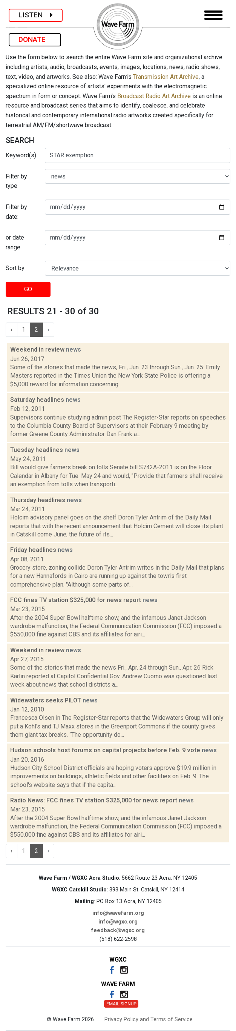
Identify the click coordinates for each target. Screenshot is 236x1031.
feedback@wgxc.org (118, 930)
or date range (15, 242)
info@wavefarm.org (118, 913)
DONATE (34, 39)
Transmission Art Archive (166, 76)
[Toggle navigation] (213, 15)
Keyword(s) (21, 155)
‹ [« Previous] (11, 329)
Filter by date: (16, 211)
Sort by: (16, 268)
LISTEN (35, 15)
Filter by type (16, 181)
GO (28, 289)
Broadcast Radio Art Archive (154, 96)
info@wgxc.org (118, 922)
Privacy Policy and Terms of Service (148, 1019)
